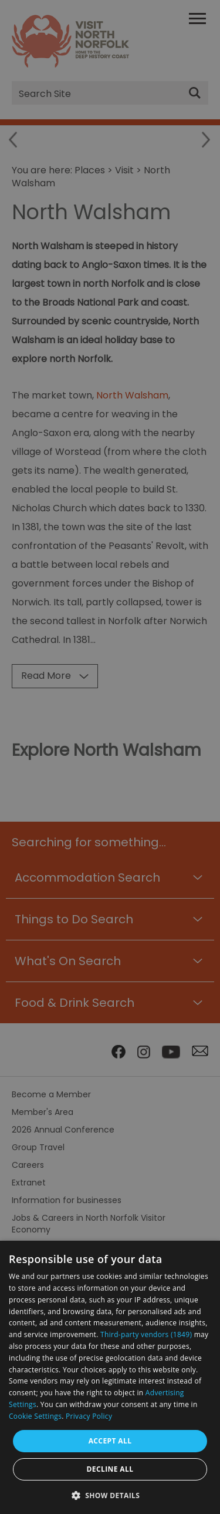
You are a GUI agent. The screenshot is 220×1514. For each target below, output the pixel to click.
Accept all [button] (110, 1441)
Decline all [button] (110, 1469)
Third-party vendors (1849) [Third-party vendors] (146, 1334)
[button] (110, 1494)
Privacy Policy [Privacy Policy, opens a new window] (89, 1416)
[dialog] (110, 1377)
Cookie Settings (35, 1416)
